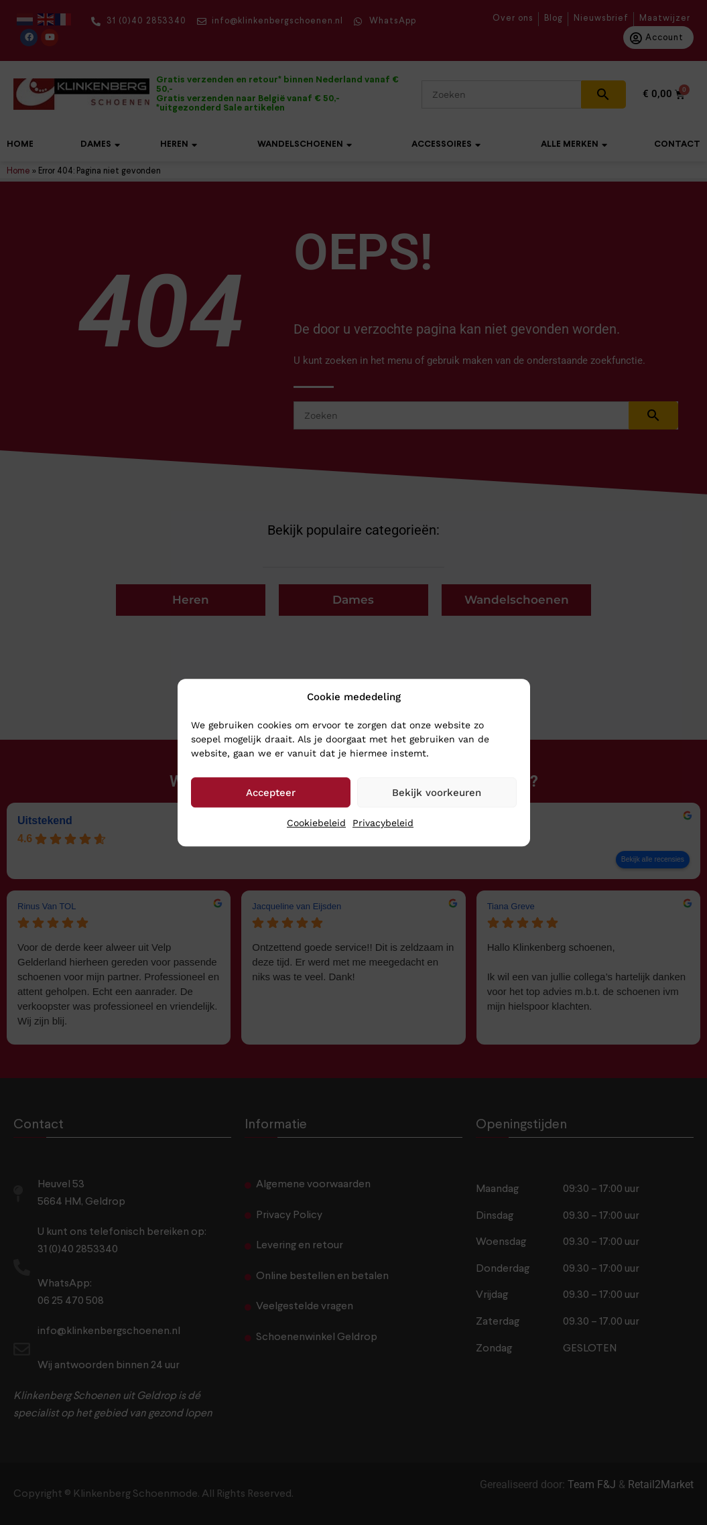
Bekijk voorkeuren (436, 793)
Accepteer (271, 793)
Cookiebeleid (316, 822)
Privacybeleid (382, 822)
